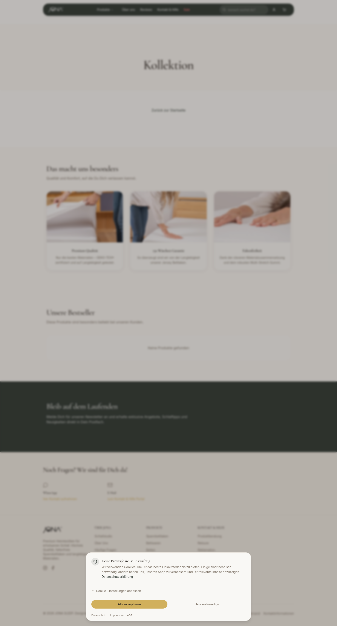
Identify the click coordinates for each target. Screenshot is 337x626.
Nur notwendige (207, 604)
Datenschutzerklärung (117, 576)
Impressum (117, 615)
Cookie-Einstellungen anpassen (116, 591)
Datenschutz (99, 615)
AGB (129, 615)
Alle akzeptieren (129, 604)
